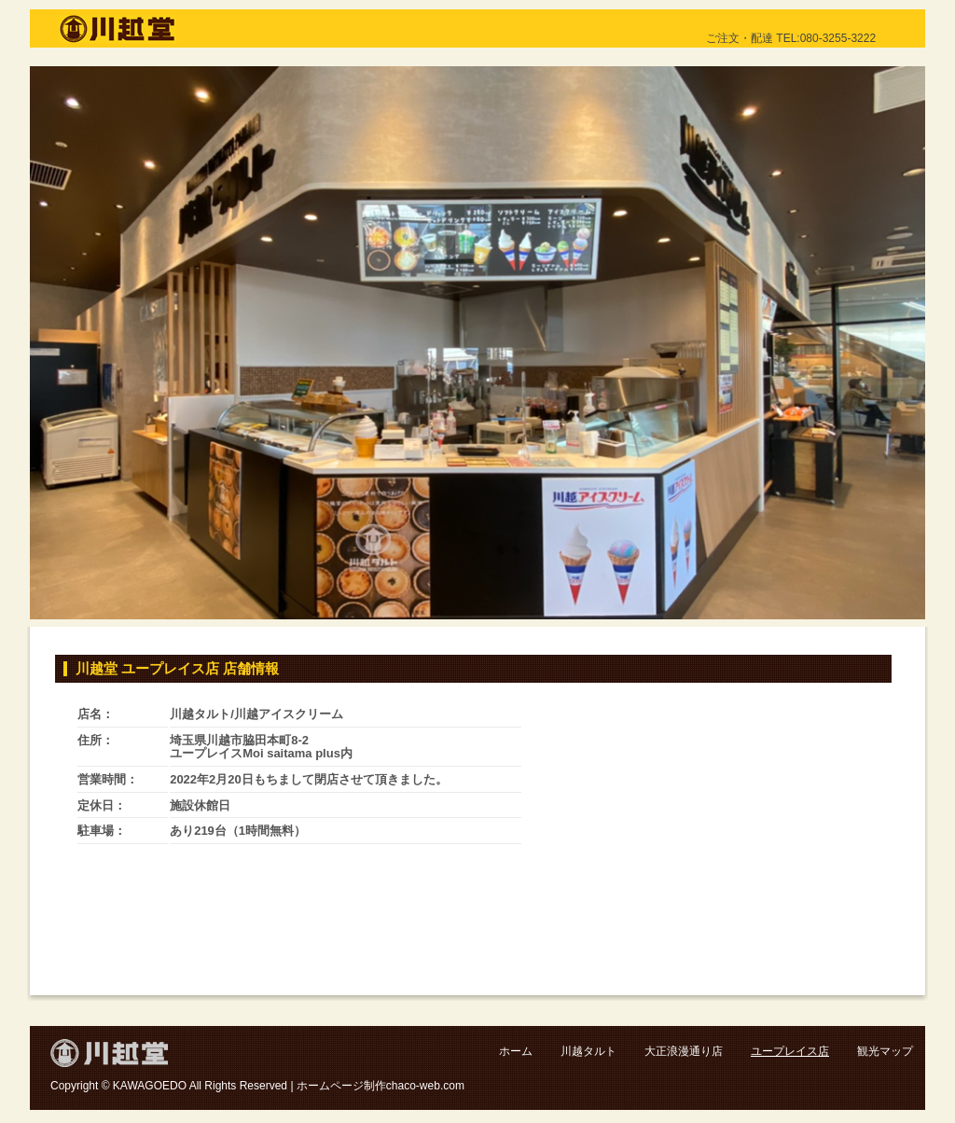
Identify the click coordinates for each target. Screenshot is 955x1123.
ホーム (516, 1051)
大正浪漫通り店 (683, 1051)
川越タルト (588, 1051)
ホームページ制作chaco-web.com (380, 1085)
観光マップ (885, 1051)
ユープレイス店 (790, 1051)
